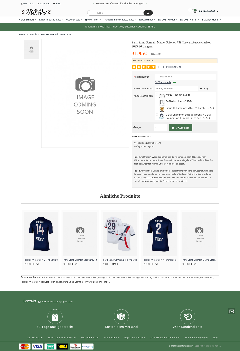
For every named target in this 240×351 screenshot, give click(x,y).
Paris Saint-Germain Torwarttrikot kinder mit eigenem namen (183, 277)
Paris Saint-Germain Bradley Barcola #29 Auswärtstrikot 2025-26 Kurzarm (120, 260)
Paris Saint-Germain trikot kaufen (53, 277)
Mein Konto (28, 3)
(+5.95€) (203, 88)
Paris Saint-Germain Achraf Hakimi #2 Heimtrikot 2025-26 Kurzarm (159, 260)
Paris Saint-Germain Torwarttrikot (56, 34)
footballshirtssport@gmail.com (55, 301)
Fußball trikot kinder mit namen (207, 346)
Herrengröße (142, 76)
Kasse (58, 3)
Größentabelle (165, 83)
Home (22, 34)
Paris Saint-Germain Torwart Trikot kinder (41, 282)
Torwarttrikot (33, 34)
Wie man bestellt (90, 337)
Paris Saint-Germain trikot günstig (88, 277)
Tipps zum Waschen (134, 337)
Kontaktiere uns (35, 337)
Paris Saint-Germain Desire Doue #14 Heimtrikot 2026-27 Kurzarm (80, 260)
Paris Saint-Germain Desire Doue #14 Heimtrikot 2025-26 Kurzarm (41, 260)
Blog (215, 337)
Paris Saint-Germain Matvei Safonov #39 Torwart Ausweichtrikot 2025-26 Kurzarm (199, 260)
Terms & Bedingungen (196, 337)
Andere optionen (143, 96)
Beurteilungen (171, 67)
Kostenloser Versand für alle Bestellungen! (120, 4)
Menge (137, 127)
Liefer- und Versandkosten (62, 337)
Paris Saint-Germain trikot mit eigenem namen (129, 277)
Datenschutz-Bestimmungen (165, 337)
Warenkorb (45, 3)
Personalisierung (143, 88)
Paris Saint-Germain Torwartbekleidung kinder (86, 282)
